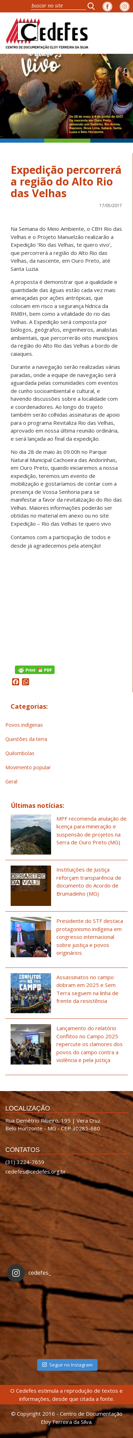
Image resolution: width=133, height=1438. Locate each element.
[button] (93, 6)
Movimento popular (28, 767)
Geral (11, 781)
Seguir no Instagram (67, 1365)
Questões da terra (26, 739)
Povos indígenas (24, 724)
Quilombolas (19, 753)
